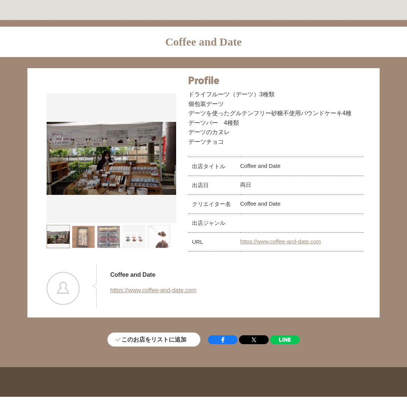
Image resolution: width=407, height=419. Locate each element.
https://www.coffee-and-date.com (280, 241)
